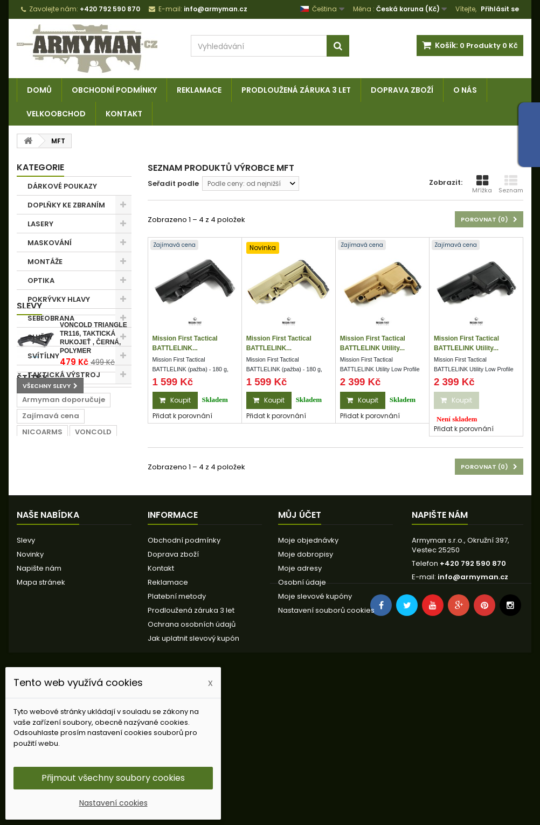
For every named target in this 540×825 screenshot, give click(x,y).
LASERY (40, 224)
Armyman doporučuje (63, 530)
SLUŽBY (40, 337)
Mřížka (482, 184)
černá (33, 595)
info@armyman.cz (473, 708)
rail (78, 579)
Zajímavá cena (50, 547)
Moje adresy (300, 699)
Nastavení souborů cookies (326, 741)
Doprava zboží (402, 90)
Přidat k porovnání (182, 415)
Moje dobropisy (305, 685)
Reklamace (199, 90)
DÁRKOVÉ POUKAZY (62, 186)
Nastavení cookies (113, 803)
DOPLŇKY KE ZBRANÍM (66, 205)
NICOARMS (42, 563)
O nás (465, 90)
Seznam (511, 184)
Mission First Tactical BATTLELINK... (185, 343)
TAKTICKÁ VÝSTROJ (63, 375)
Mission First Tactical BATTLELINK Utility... (372, 343)
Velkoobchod (56, 113)
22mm (109, 579)
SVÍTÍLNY (43, 356)
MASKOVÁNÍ (49, 243)
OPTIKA (40, 280)
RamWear (41, 579)
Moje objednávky (308, 671)
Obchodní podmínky (114, 90)
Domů (39, 90)
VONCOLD (93, 563)
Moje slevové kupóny (315, 727)
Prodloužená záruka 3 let (296, 90)
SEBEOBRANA (50, 318)
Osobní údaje (302, 713)
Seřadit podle (173, 183)
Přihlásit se (500, 8)
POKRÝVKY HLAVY (58, 299)
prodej (98, 595)
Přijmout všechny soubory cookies (113, 778)
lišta (65, 595)
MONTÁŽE (45, 261)
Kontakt (124, 113)
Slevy (29, 403)
